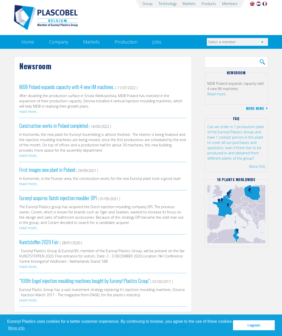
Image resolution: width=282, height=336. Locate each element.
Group (147, 3)
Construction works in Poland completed (53, 125)
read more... (29, 111)
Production (126, 42)
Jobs (156, 42)
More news (255, 108)
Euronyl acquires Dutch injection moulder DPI (58, 198)
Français (265, 4)
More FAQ (257, 166)
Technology (168, 3)
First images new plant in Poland (47, 169)
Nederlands (259, 4)
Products (209, 3)
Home (27, 42)
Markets (189, 3)
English (252, 4)
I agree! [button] (254, 325)
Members (230, 3)
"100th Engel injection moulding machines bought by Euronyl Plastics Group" (84, 280)
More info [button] (16, 328)
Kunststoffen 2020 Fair (39, 242)
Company (58, 42)
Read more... (217, 94)
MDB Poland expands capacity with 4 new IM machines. (66, 87)
